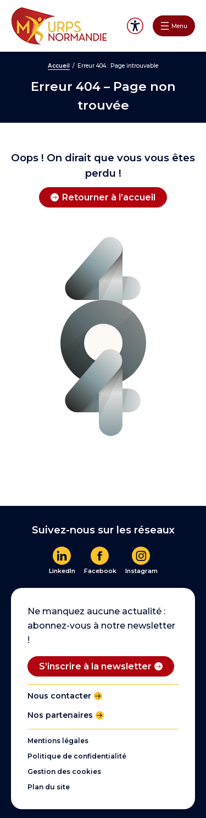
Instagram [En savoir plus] (141, 571)
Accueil (59, 65)
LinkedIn (62, 571)
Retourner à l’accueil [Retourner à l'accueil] (108, 197)
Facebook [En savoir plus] (100, 571)
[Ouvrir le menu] (174, 25)
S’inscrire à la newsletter (95, 666)
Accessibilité (134, 26)
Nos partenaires (60, 715)
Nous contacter (59, 696)
